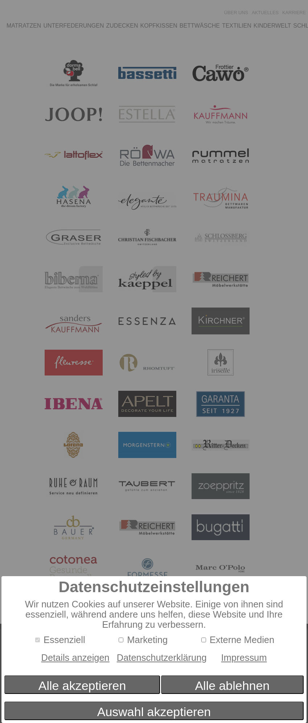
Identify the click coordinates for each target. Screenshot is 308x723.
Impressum (244, 657)
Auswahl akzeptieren (154, 712)
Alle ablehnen (232, 685)
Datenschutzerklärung (162, 657)
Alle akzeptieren (82, 685)
